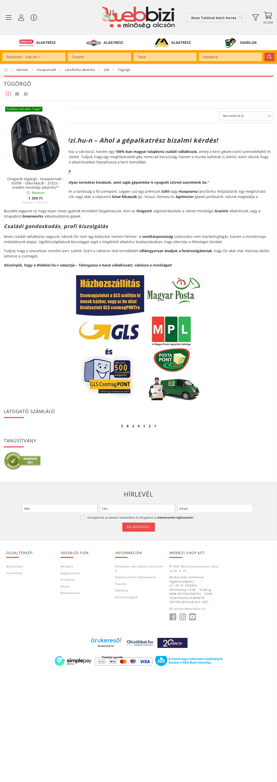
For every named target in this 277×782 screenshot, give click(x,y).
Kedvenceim (70, 703)
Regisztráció (70, 683)
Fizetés (120, 693)
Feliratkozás (138, 636)
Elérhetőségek (126, 707)
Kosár (65, 696)
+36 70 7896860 (185, 695)
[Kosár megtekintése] (268, 17)
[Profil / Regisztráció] (21, 17)
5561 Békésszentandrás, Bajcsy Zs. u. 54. (194, 678)
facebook (172, 727)
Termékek (14, 683)
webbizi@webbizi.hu (190, 718)
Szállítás (121, 700)
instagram (182, 727)
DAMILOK (248, 42)
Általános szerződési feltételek (139, 678)
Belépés (67, 676)
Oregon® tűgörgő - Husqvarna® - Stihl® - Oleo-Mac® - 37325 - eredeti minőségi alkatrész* (35, 183)
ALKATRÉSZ (46, 42)
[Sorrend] (246, 225)
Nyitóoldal (14, 676)
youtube (192, 727)
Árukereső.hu (106, 755)
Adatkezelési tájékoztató (135, 687)
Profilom (67, 689)
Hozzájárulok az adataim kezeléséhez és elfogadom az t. (140, 627)
